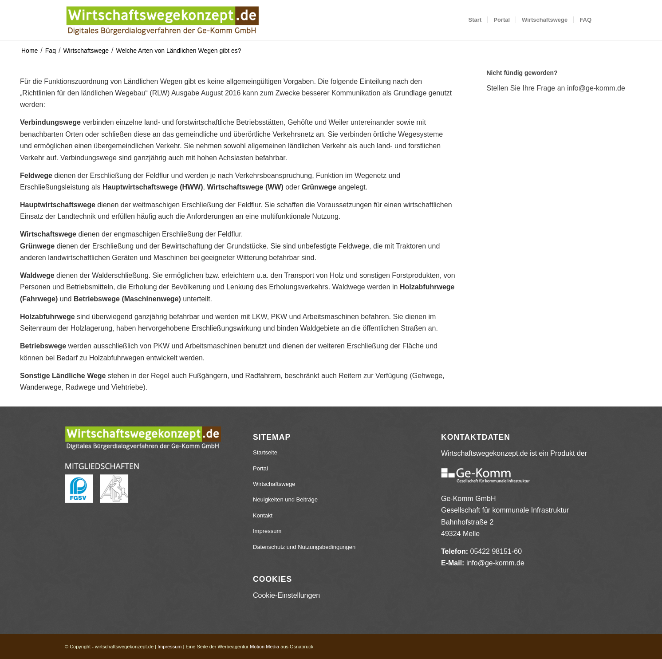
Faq (50, 50)
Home (29, 50)
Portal (260, 468)
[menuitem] (475, 20)
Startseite (265, 452)
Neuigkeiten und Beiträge (285, 499)
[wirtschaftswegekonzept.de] (162, 20)
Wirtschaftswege (86, 50)
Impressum (267, 531)
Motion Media (264, 646)
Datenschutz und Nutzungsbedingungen (304, 547)
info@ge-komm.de (495, 563)
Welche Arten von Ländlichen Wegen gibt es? (178, 50)
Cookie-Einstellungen (286, 595)
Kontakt (262, 515)
